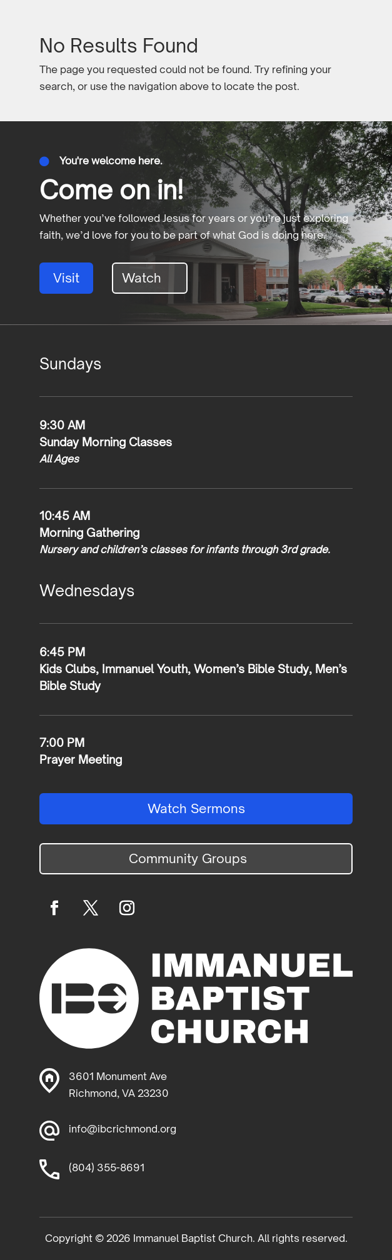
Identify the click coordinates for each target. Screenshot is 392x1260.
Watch (141, 278)
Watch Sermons (196, 808)
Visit (66, 278)
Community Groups (188, 858)
